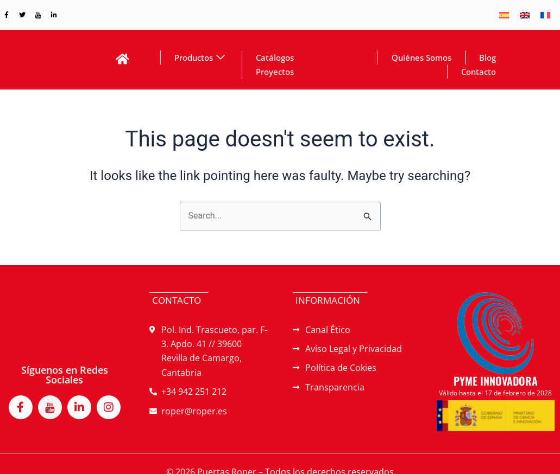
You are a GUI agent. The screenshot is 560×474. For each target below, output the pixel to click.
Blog (487, 57)
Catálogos (275, 57)
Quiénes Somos (421, 57)
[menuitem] (504, 15)
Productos (199, 57)
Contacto (478, 71)
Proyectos (275, 71)
